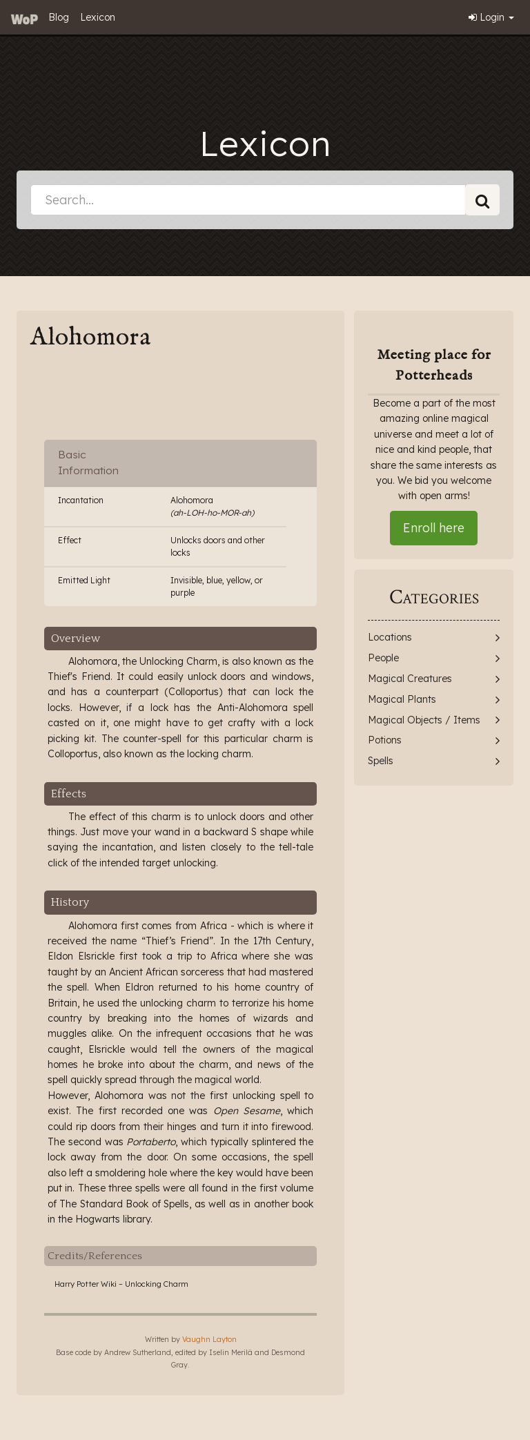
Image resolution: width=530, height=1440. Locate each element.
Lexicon (97, 17)
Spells (380, 761)
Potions (385, 740)
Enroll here (433, 528)
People (383, 658)
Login (491, 17)
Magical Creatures (410, 678)
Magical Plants (402, 699)
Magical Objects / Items (424, 720)
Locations (390, 637)
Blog (58, 17)
